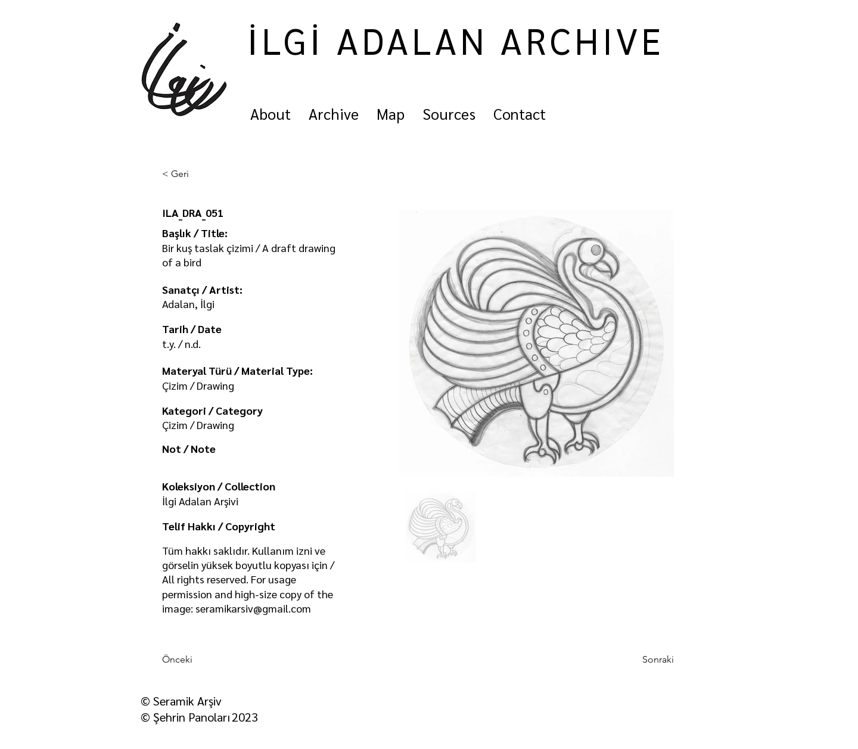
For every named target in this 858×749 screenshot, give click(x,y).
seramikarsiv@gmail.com (253, 608)
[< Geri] (201, 174)
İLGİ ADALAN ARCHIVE (455, 40)
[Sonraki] (644, 660)
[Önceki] (201, 660)
